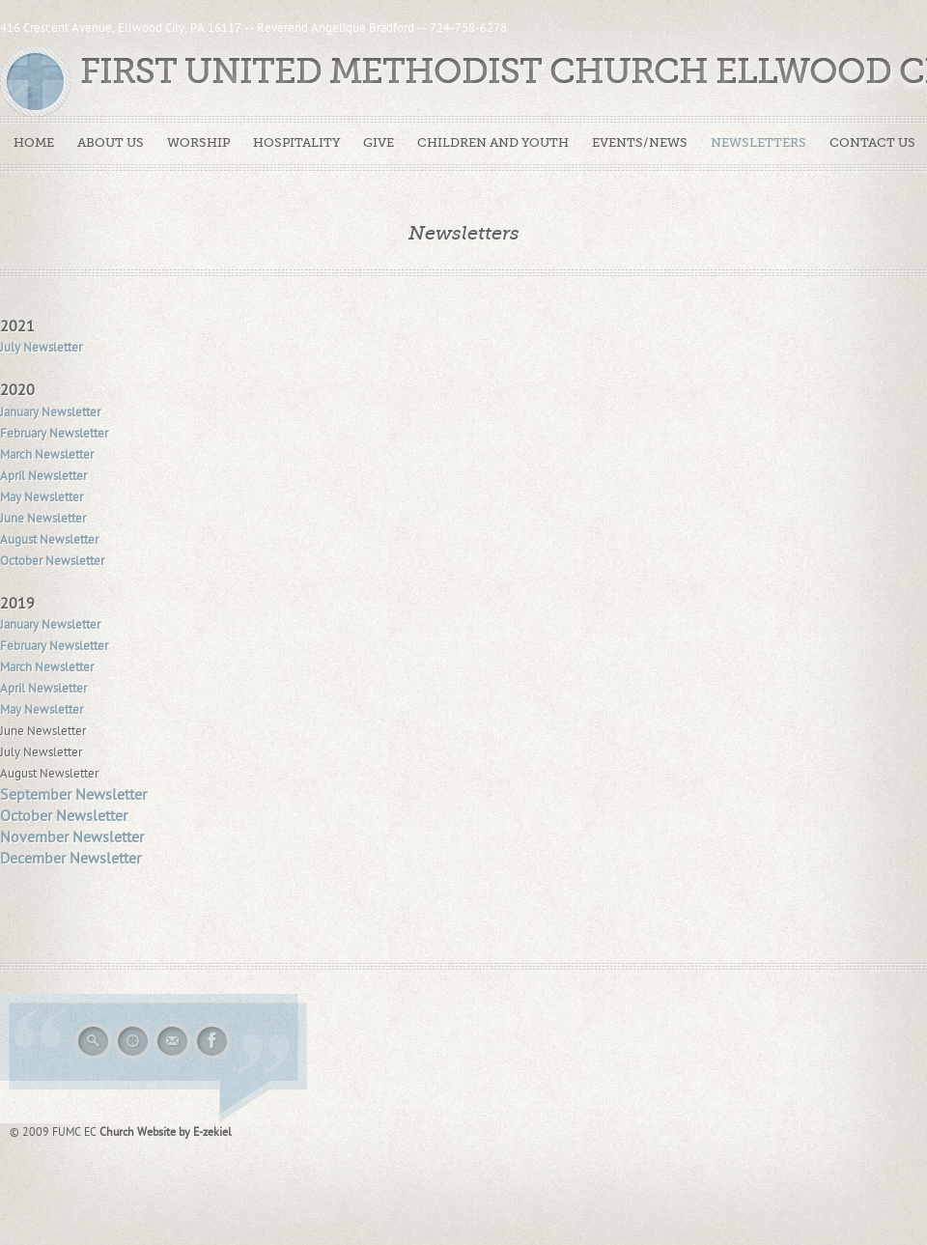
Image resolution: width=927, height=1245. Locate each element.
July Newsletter (41, 347)
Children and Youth (493, 142)
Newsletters (758, 142)
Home (34, 142)
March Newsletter (47, 455)
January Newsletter (50, 412)
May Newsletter (41, 497)
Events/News (640, 142)
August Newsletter (49, 540)
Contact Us (872, 142)
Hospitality (296, 142)
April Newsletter (43, 476)
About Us (110, 142)
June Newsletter (43, 518)
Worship (198, 142)
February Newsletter (54, 433)
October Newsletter (52, 561)
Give (378, 142)
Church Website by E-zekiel (165, 1132)
